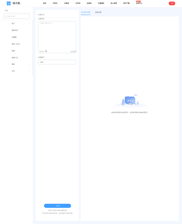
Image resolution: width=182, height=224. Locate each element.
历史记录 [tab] (98, 12)
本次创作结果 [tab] (85, 12)
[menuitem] (16, 24)
